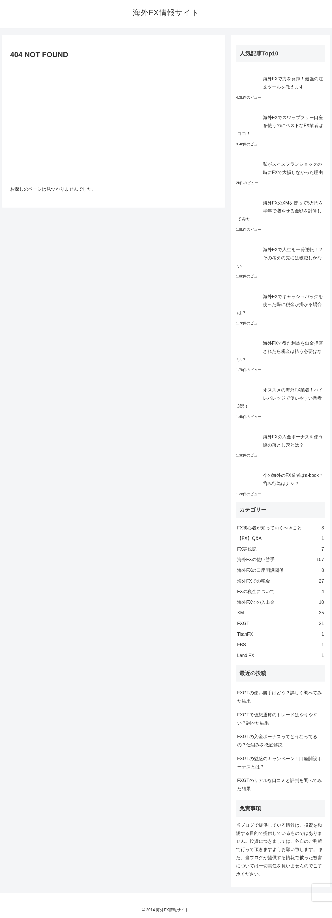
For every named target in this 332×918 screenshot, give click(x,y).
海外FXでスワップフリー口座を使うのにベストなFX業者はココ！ (280, 125)
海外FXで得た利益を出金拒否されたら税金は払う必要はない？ (280, 351)
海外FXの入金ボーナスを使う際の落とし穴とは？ (293, 440)
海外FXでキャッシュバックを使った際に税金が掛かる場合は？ (280, 304)
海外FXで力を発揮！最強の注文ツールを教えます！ (293, 82)
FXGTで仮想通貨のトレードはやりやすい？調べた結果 (277, 718)
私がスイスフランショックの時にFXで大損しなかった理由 (293, 168)
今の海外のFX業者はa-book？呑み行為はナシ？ (293, 479)
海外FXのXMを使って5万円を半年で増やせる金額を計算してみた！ (280, 211)
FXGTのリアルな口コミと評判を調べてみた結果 (279, 784)
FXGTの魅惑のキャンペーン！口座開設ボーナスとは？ (279, 762)
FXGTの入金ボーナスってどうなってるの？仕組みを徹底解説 (277, 740)
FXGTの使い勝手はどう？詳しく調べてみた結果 (279, 696)
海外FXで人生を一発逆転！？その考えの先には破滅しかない (280, 257)
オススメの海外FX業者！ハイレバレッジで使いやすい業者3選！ (280, 398)
